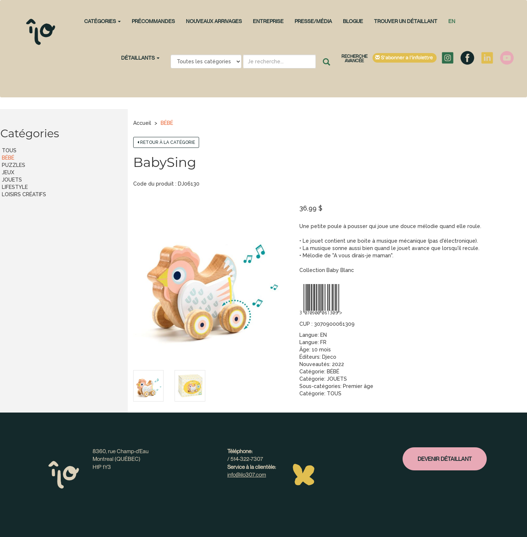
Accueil (142, 123)
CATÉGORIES (102, 21)
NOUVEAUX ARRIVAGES (214, 21)
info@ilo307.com (246, 474)
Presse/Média (313, 21)
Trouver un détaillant (405, 21)
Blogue (353, 21)
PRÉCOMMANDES (153, 21)
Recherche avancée (354, 58)
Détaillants (140, 58)
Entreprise (268, 21)
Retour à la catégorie (166, 142)
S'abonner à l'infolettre (404, 57)
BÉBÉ (167, 123)
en (451, 21)
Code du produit (153, 184)
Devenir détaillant (445, 458)
